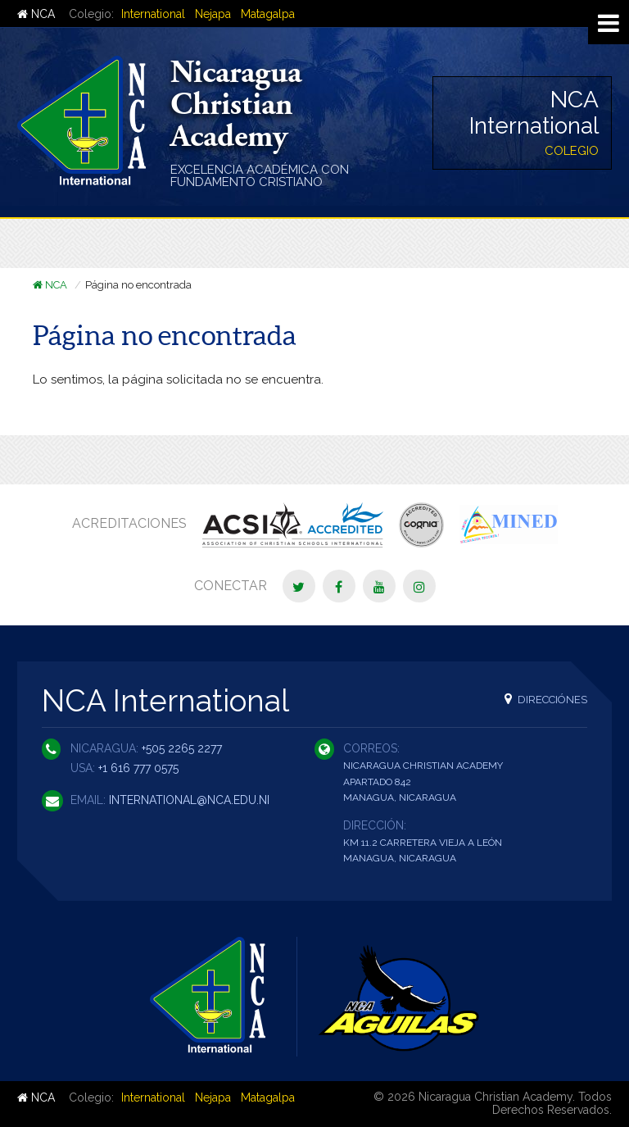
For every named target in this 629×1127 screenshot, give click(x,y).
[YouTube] (379, 586)
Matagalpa (268, 13)
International (153, 13)
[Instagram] (419, 586)
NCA (36, 13)
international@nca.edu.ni (189, 800)
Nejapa (213, 13)
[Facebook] (339, 586)
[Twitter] (299, 586)
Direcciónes (546, 699)
